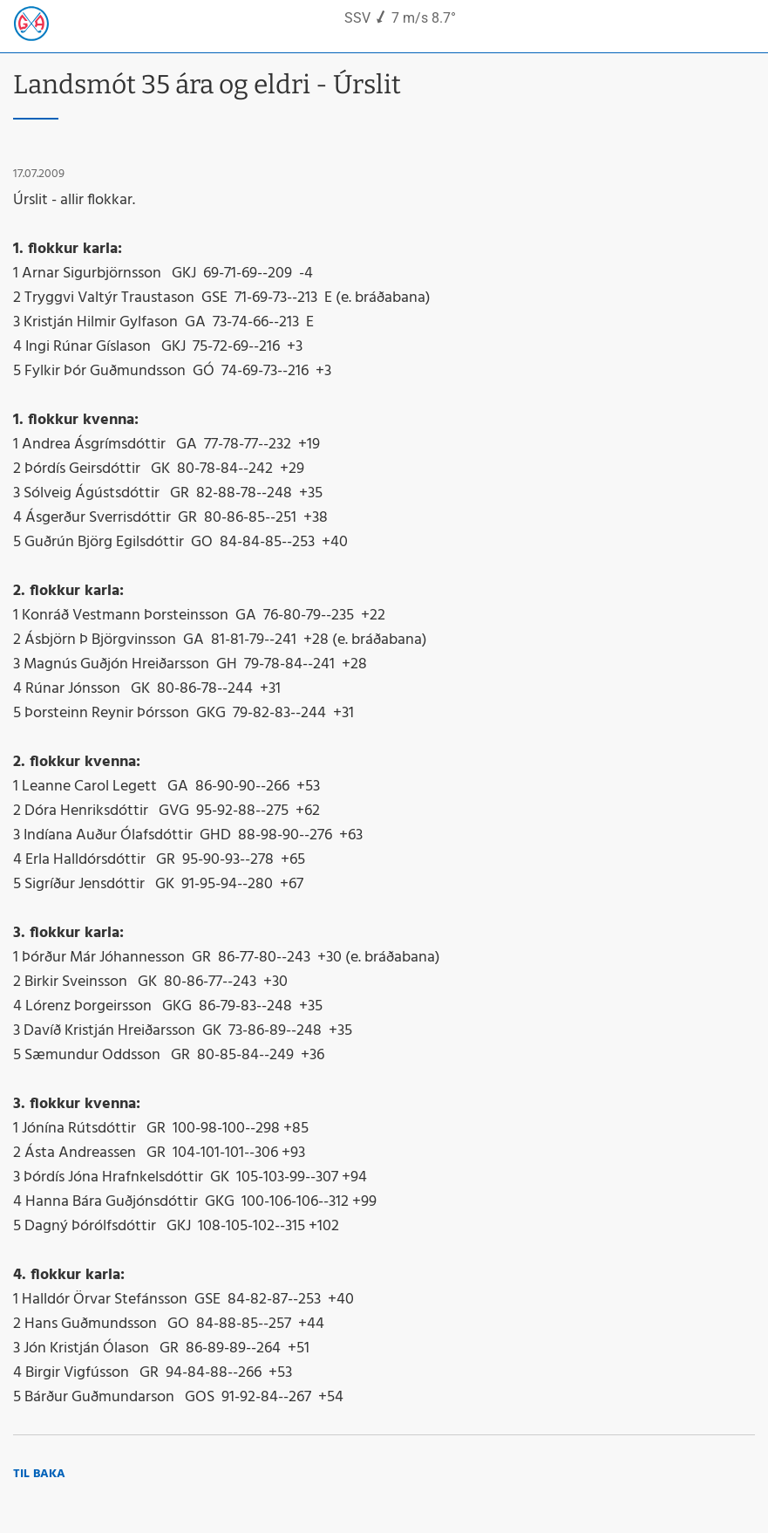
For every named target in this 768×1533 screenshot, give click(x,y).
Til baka (39, 1474)
